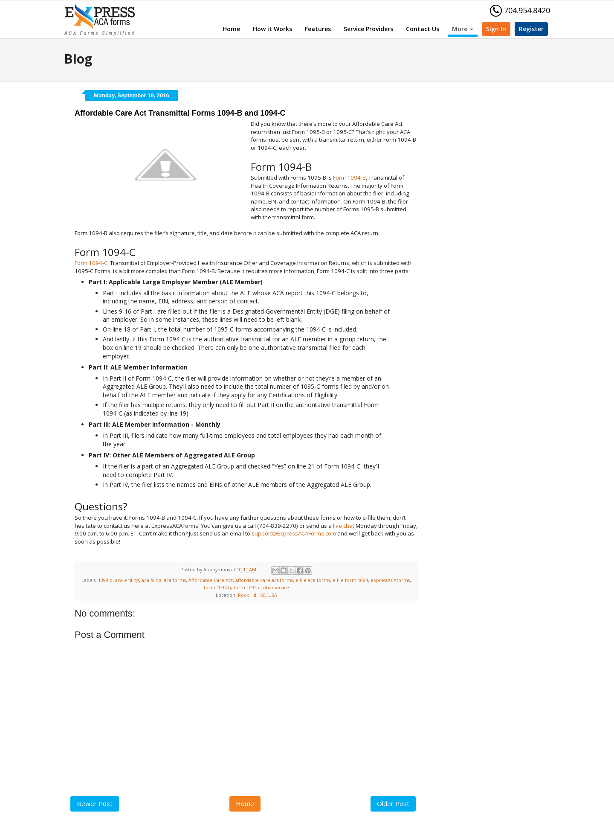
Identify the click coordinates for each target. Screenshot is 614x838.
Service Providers (368, 29)
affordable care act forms (264, 580)
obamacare (276, 587)
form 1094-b (217, 587)
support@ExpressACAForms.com (294, 533)
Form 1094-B (349, 177)
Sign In (496, 29)
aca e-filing (127, 580)
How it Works (272, 29)
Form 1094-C (91, 263)
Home (231, 29)
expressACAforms (390, 580)
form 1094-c (247, 587)
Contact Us (422, 29)
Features (318, 29)
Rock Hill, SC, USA (257, 595)
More (462, 29)
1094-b (105, 580)
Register (531, 29)
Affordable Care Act (210, 580)
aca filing (151, 580)
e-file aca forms (312, 580)
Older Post (393, 803)
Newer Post (95, 803)
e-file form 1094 (350, 580)
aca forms (175, 580)
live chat (343, 526)
